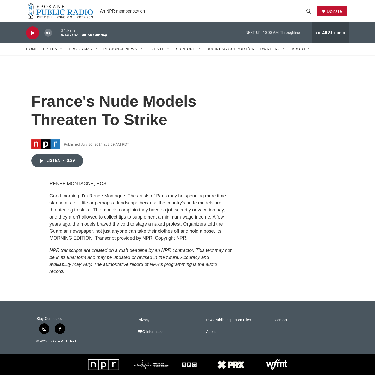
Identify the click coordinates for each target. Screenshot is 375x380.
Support (185, 54)
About (299, 54)
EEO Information (151, 337)
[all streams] (330, 37)
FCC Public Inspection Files (228, 325)
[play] (32, 38)
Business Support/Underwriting (244, 54)
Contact (281, 325)
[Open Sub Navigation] (61, 54)
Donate (336, 13)
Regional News (120, 54)
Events (156, 54)
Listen (50, 54)
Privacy (143, 325)
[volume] (48, 38)
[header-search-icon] (310, 13)
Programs (80, 54)
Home (32, 54)
